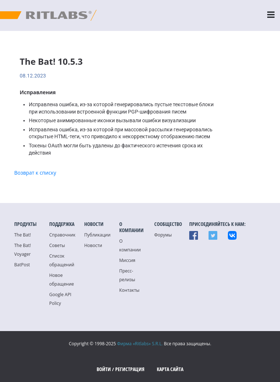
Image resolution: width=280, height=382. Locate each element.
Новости (93, 245)
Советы (57, 245)
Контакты (129, 290)
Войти (104, 369)
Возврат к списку (35, 172)
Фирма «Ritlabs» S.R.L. (140, 344)
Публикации (97, 235)
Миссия (127, 260)
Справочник (62, 235)
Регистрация (129, 369)
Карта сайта (170, 369)
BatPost (22, 265)
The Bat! (22, 235)
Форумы (163, 235)
